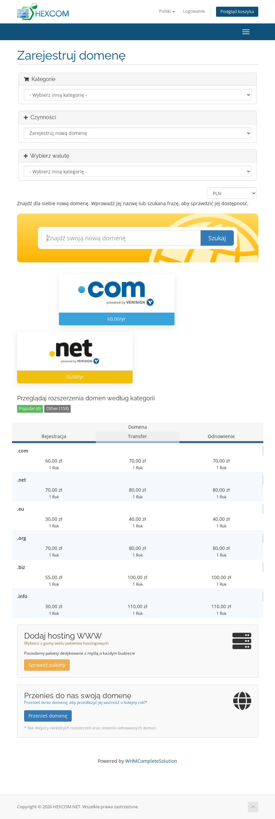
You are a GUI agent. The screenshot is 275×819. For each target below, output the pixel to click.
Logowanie (194, 11)
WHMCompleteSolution (151, 761)
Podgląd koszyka (237, 11)
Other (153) (57, 408)
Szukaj (217, 238)
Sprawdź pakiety (46, 665)
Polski (167, 11)
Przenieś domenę (47, 716)
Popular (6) (30, 408)
